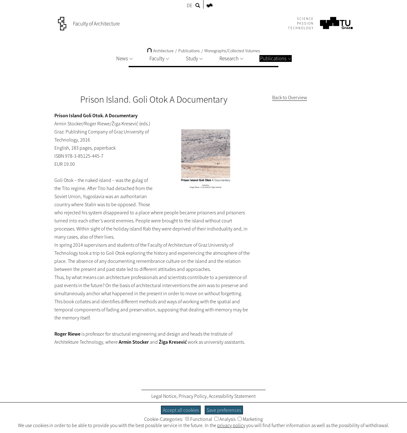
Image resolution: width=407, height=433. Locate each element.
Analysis (225, 419)
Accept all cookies (181, 410)
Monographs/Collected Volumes (232, 51)
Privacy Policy (193, 396)
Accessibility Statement (232, 396)
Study (194, 58)
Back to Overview (289, 97)
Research (231, 58)
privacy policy (231, 425)
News (124, 58)
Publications (275, 58)
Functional (198, 419)
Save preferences (224, 410)
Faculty (159, 58)
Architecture (160, 51)
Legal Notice (163, 396)
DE (189, 5)
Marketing (250, 419)
